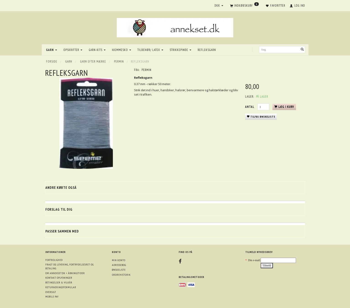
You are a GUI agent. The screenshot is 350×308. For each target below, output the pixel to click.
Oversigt (50, 292)
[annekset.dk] (175, 27)
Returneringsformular (60, 287)
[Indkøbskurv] (244, 6)
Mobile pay (52, 296)
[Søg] (302, 50)
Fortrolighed (54, 260)
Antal (250, 107)
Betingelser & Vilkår (58, 282)
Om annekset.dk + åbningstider (65, 273)
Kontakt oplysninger (58, 277)
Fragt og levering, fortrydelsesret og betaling (69, 266)
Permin (146, 70)
